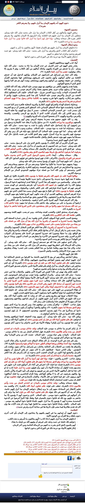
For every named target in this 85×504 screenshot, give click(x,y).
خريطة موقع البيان (35, 496)
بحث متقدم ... (58, 2)
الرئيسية (72, 496)
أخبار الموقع (48, 18)
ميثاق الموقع (57, 18)
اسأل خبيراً (31, 18)
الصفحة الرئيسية (68, 18)
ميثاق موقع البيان (52, 496)
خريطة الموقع (21, 18)
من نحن (13, 18)
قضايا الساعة (39, 18)
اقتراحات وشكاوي (17, 496)
